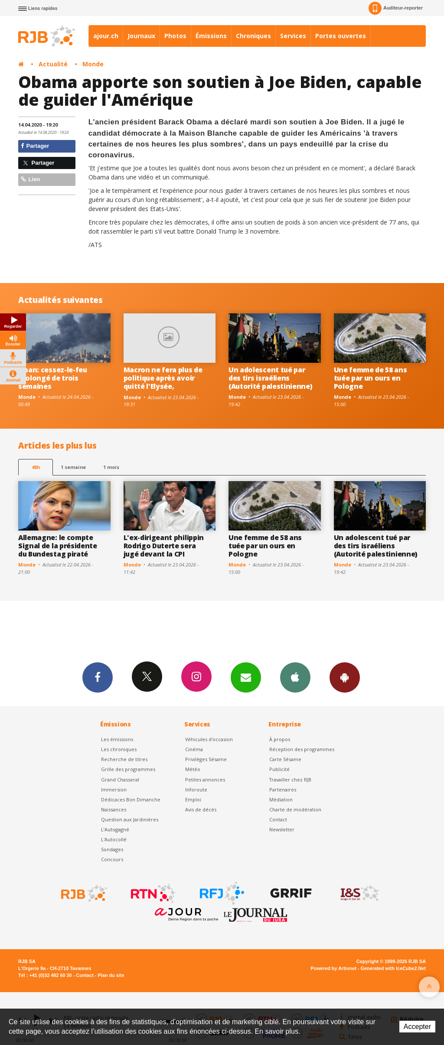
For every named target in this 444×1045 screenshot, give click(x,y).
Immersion (114, 789)
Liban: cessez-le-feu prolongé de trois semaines (52, 378)
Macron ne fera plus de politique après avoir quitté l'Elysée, (163, 378)
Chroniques (253, 36)
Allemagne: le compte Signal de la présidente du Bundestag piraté (57, 546)
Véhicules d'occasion (209, 739)
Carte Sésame (285, 759)
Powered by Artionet (333, 968)
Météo (192, 769)
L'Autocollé (114, 839)
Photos (175, 36)
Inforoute (196, 789)
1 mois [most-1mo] (111, 467)
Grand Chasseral (120, 779)
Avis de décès (200, 809)
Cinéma (194, 749)
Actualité (53, 64)
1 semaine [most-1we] (73, 467)
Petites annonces (205, 779)
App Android (345, 677)
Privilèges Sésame (206, 759)
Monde (93, 64)
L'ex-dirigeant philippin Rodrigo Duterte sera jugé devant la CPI (164, 546)
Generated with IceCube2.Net (393, 968)
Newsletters (246, 677)
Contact (278, 819)
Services (293, 36)
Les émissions (117, 739)
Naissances (113, 809)
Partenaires (282, 789)
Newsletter (281, 829)
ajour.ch (105, 36)
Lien (30, 179)
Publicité (279, 769)
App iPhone (295, 677)
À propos (279, 739)
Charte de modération (295, 809)
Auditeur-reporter (396, 8)
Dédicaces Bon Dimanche (130, 799)
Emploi (193, 799)
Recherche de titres (124, 759)
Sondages (112, 849)
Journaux (141, 36)
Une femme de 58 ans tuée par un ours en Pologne (370, 378)
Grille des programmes (128, 769)
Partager (35, 146)
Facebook (97, 677)
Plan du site (111, 975)
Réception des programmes (301, 749)
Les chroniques (119, 749)
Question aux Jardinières (129, 819)
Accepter (417, 1026)
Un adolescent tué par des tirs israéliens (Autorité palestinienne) (270, 378)
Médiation (281, 799)
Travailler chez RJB (290, 779)
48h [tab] (36, 467)
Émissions (211, 36)
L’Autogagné (115, 829)
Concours (112, 859)
